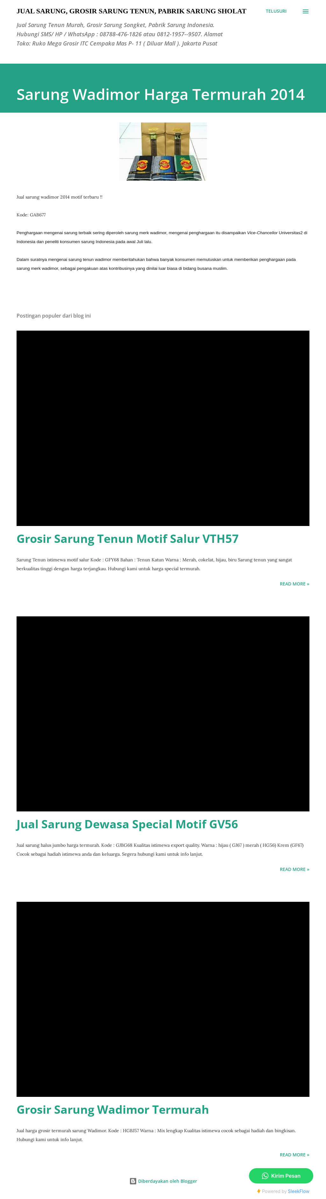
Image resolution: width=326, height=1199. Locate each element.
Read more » (294, 584)
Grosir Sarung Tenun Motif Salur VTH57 (128, 538)
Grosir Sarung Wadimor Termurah (113, 1109)
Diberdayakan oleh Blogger (163, 1181)
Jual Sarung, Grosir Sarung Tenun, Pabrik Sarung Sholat (131, 11)
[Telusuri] (276, 11)
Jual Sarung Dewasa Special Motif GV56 (127, 824)
